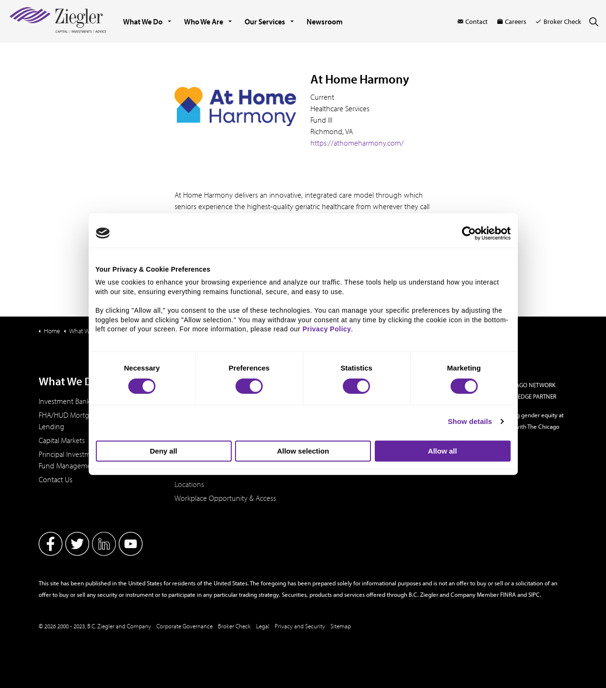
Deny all (163, 451)
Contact (473, 21)
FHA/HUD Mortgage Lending (70, 420)
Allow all (442, 451)
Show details (470, 421)
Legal (262, 626)
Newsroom (325, 21)
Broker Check (558, 21)
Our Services (265, 21)
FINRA (508, 594)
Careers (511, 21)
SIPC (534, 594)
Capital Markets (62, 440)
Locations (189, 484)
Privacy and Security (300, 626)
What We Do (143, 21)
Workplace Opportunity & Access (225, 498)
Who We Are (203, 21)
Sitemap (340, 626)
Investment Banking (69, 401)
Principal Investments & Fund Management (74, 459)
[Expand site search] (593, 21)
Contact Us (55, 479)
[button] (235, 106)
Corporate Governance (184, 626)
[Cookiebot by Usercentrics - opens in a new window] (469, 233)
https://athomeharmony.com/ (358, 143)
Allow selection (303, 451)
